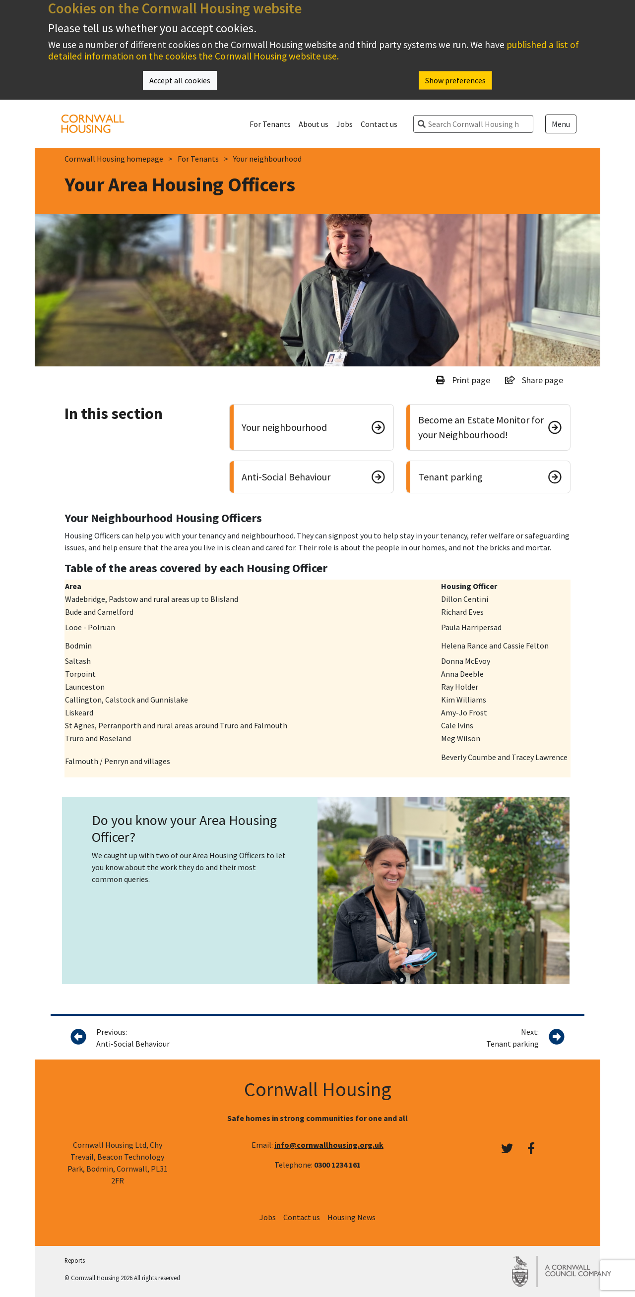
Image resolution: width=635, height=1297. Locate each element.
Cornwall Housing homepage (113, 159)
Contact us (379, 124)
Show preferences (455, 80)
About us (313, 124)
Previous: (184, 1038)
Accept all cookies (179, 80)
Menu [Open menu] (561, 124)
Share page (534, 380)
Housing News (351, 1217)
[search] (477, 124)
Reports (74, 1260)
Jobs (344, 124)
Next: (512, 1038)
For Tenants (270, 124)
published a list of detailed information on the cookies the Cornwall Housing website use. (313, 50)
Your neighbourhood (267, 159)
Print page (463, 380)
